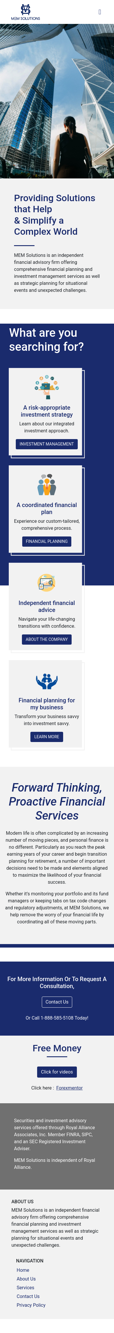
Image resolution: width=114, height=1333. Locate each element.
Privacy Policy (31, 1305)
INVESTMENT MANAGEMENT (47, 444)
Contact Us (57, 1002)
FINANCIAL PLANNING (47, 541)
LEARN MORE (46, 736)
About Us (26, 1279)
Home (23, 1270)
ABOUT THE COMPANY (47, 639)
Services (25, 1287)
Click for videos (57, 1072)
